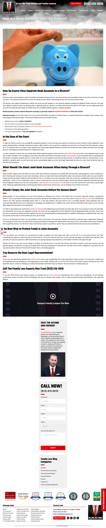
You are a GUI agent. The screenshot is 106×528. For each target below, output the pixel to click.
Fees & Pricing (7, 517)
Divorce (43, 479)
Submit (53, 448)
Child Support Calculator (38, 511)
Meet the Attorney (8, 513)
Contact (100, 10)
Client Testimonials (22, 515)
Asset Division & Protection (49, 470)
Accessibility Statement (62, 525)
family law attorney (59, 183)
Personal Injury (59, 10)
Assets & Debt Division (37, 519)
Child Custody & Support (48, 473)
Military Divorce (21, 521)
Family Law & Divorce (43, 10)
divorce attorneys (55, 275)
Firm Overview (7, 511)
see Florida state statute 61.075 (41, 126)
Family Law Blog (21, 517)
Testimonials (84, 10)
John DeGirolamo (46, 332)
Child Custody (21, 519)
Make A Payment (76, 3)
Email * (43, 405)
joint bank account (85, 198)
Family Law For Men (22, 509)
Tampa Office (7, 519)
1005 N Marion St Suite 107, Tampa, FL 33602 (66, 509)
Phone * (43, 413)
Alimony (43, 468)
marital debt (67, 153)
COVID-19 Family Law (23, 511)
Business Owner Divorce (38, 513)
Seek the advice (44, 183)
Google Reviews (35, 521)
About (30, 10)
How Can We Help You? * (48, 431)
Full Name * (44, 397)
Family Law (44, 482)
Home (23, 10)
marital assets (35, 259)
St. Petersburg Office (9, 521)
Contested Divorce (36, 515)
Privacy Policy (7, 515)
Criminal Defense (46, 476)
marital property (71, 156)
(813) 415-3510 (93, 4)
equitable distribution (62, 111)
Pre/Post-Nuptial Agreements (49, 484)
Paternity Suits (35, 517)
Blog (93, 10)
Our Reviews (71, 10)
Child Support (35, 509)
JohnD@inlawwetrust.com (65, 514)
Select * (43, 422)
